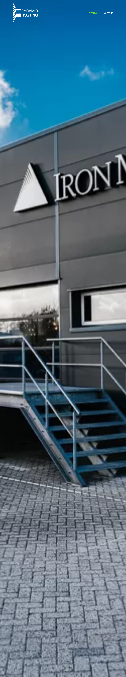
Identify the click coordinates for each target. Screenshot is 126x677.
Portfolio (108, 13)
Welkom (94, 13)
